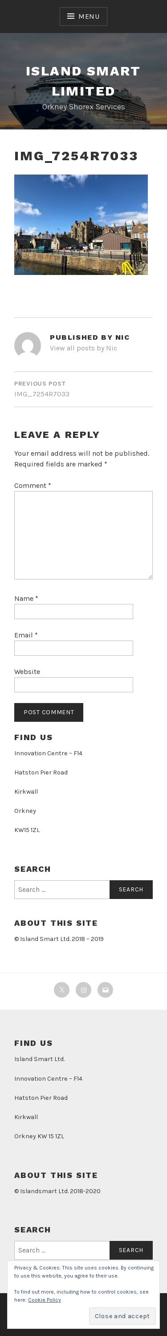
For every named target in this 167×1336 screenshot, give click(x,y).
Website (27, 671)
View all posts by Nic (83, 348)
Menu (89, 16)
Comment (32, 485)
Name (26, 598)
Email (26, 635)
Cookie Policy (44, 1300)
